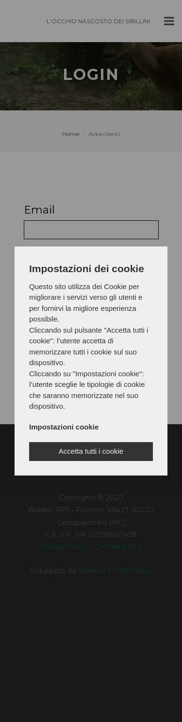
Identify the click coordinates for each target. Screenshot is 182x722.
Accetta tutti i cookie (91, 451)
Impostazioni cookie (64, 427)
